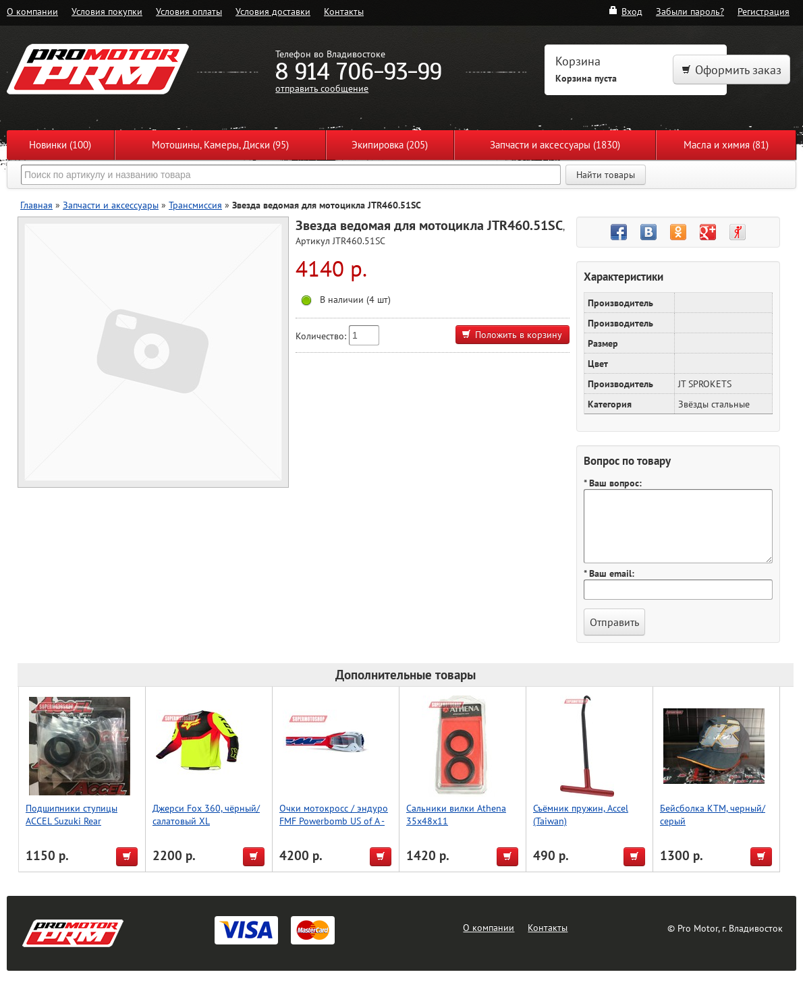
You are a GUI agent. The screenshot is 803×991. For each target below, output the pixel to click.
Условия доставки (273, 11)
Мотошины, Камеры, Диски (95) (220, 144)
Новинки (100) (60, 144)
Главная (36, 204)
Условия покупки (107, 11)
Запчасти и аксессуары (111, 204)
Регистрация (764, 11)
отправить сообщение (321, 88)
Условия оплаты (189, 11)
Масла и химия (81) (726, 144)
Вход (625, 11)
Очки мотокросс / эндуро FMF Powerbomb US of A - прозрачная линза (333, 820)
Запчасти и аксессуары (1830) (555, 144)
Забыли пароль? (690, 11)
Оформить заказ (731, 70)
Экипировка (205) (390, 144)
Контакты (344, 11)
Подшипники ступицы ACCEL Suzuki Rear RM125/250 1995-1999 (74, 820)
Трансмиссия (195, 204)
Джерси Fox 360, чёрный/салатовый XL (206, 814)
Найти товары (605, 175)
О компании (32, 11)
